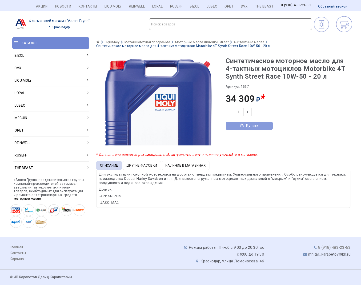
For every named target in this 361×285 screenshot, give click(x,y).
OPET (229, 6)
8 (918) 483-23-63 (296, 5)
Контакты (88, 6)
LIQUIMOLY (113, 6)
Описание (109, 165)
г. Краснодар (51, 24)
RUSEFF (176, 6)
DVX (244, 6)
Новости (63, 6)
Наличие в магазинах (185, 165)
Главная (16, 247)
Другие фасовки (141, 165)
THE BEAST (264, 6)
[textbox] (230, 24)
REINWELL (137, 6)
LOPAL (157, 6)
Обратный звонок (332, 6)
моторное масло (27, 199)
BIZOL (194, 6)
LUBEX (212, 6)
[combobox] (230, 24)
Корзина (17, 259)
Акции (42, 6)
